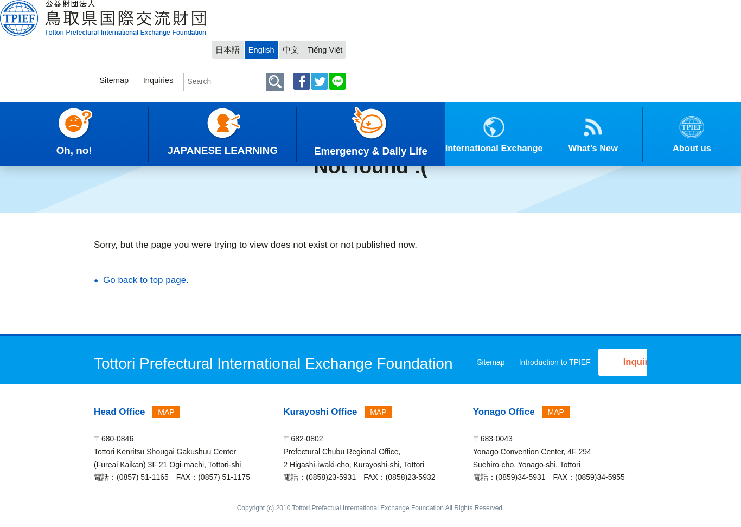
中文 (590, 9)
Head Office (119, 420)
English (560, 9)
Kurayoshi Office (320, 420)
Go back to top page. (146, 280)
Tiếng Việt (625, 9)
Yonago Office (504, 420)
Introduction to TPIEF (470, 374)
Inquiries (448, 41)
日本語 (526, 9)
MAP (166, 420)
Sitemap (403, 41)
